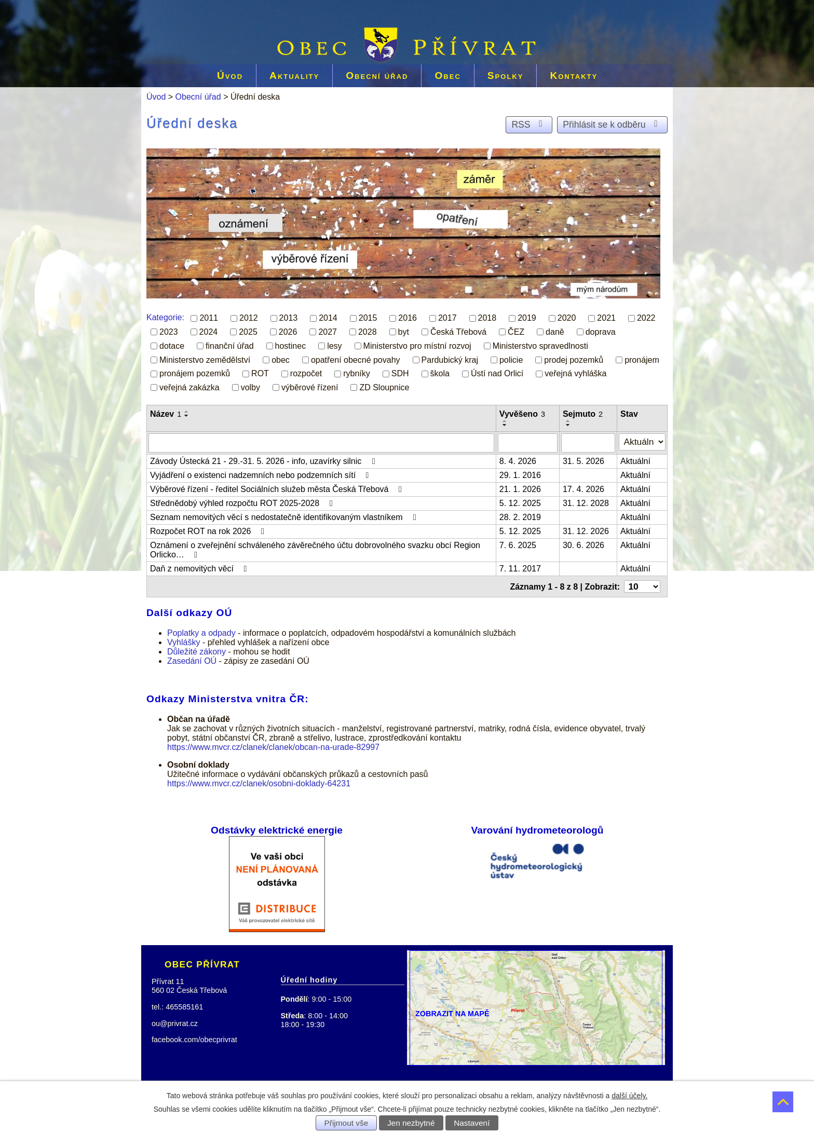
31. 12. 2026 (588, 529)
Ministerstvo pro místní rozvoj (417, 346)
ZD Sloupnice (384, 387)
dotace (171, 346)
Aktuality (294, 75)
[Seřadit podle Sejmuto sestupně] (571, 425)
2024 (208, 331)
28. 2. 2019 (522, 515)
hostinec (290, 346)
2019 (527, 317)
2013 (288, 317)
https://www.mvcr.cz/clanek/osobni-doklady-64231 (258, 780)
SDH (400, 373)
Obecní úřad (377, 75)
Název (165, 413)
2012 (248, 317)
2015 (368, 317)
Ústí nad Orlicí (497, 373)
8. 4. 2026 (519, 459)
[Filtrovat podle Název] (322, 442)
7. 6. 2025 (519, 543)
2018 (487, 317)
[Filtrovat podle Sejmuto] (591, 442)
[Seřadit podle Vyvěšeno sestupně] (507, 425)
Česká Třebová (458, 331)
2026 (288, 331)
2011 (208, 317)
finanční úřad (230, 346)
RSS (528, 124)
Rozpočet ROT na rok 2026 (209, 529)
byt (403, 331)
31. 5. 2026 (586, 459)
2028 (367, 331)
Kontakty (574, 75)
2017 (447, 317)
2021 (606, 317)
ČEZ (516, 331)
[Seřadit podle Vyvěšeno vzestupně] (507, 421)
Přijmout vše (346, 1122)
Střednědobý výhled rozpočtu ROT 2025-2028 (243, 501)
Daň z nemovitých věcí (200, 567)
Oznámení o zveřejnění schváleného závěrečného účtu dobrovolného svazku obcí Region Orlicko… (315, 548)
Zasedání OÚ (191, 657)
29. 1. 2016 (522, 473)
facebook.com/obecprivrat (194, 1037)
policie (511, 359)
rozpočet (306, 373)
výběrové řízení (309, 387)
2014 (328, 317)
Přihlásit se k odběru (612, 124)
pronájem (642, 359)
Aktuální (638, 459)
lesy (334, 346)
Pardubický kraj (450, 359)
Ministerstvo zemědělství (204, 359)
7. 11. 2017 (522, 567)
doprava (601, 331)
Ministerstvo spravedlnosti (540, 346)
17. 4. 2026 (586, 487)
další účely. (629, 1095)
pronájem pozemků (194, 373)
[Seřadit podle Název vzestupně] (187, 411)
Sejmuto (585, 413)
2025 (248, 331)
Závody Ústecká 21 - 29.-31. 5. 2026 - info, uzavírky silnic (264, 459)
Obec (447, 75)
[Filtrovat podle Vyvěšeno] (530, 442)
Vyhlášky (183, 639)
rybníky (356, 373)
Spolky (505, 75)
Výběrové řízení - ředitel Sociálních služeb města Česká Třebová (277, 487)
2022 (646, 317)
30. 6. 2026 (586, 543)
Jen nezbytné (411, 1122)
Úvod (230, 75)
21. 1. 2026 (522, 487)
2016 (407, 317)
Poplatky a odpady (201, 629)
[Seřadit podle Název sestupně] (187, 416)
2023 (168, 331)
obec (281, 359)
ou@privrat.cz (175, 1020)
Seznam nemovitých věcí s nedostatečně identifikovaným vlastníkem (284, 515)
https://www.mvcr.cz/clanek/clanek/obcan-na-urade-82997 (273, 744)
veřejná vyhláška (575, 373)
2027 (327, 331)
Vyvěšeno (524, 413)
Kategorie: (165, 317)
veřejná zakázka (189, 387)
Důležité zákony (196, 648)
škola (440, 373)
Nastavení (472, 1122)
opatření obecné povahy (355, 359)
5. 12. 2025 (522, 501)
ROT (260, 373)
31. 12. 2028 (588, 501)
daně (555, 331)
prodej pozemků (573, 359)
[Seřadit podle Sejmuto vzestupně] (571, 421)
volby (250, 387)
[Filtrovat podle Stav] (643, 440)
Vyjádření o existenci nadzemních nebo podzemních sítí (261, 473)
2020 (567, 317)
